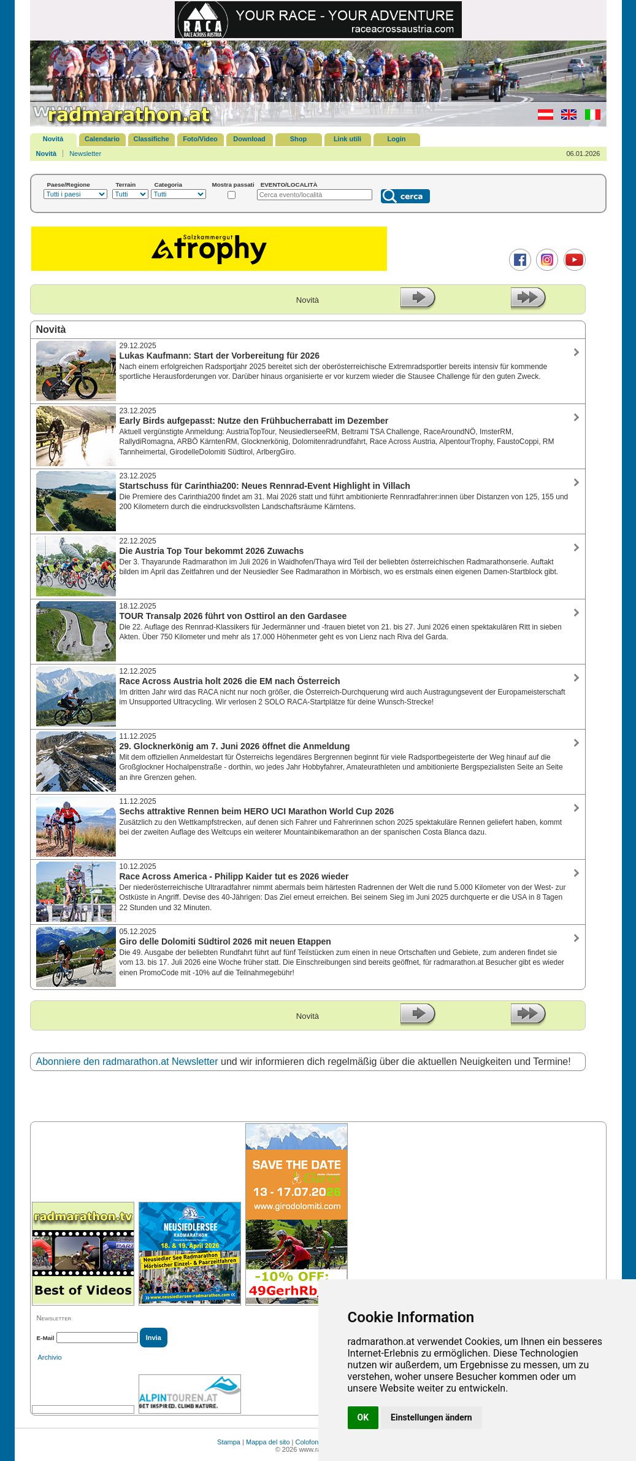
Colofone (309, 1442)
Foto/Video (200, 138)
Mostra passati (233, 184)
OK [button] (363, 1417)
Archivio (50, 1357)
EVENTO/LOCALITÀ (289, 184)
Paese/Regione (68, 184)
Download (249, 138)
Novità (53, 138)
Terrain (126, 184)
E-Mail (46, 1337)
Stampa (228, 1442)
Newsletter (85, 153)
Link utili (347, 138)
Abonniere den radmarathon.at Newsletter (127, 1061)
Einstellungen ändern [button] (431, 1417)
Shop (298, 138)
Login (397, 138)
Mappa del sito (268, 1442)
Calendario (102, 138)
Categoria (169, 184)
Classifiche (151, 138)
